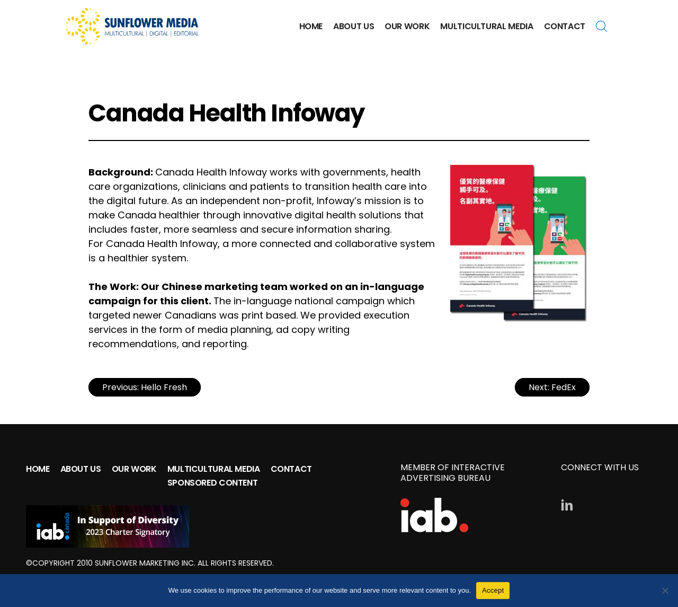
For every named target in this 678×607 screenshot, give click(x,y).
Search (604, 26)
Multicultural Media (486, 26)
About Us (353, 26)
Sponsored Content (212, 483)
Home (311, 26)
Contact (564, 26)
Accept (493, 590)
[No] (664, 590)
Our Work (407, 26)
